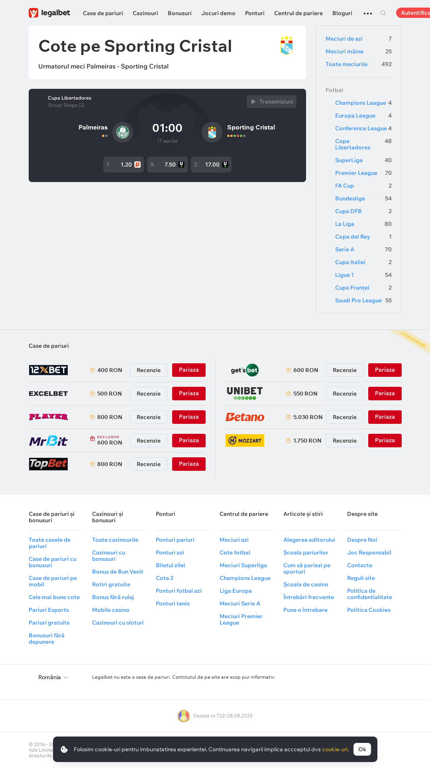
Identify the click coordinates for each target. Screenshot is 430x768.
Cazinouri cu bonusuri (108, 555)
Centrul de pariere (298, 13)
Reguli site (361, 578)
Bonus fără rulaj (113, 597)
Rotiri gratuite (111, 584)
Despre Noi (362, 539)
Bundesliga (363, 198)
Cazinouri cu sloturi (118, 622)
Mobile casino (111, 609)
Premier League (363, 173)
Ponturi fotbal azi (179, 590)
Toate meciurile (359, 64)
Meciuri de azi (359, 38)
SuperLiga (363, 160)
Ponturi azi (170, 552)
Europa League (363, 115)
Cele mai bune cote (54, 597)
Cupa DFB (363, 211)
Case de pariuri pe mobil (53, 581)
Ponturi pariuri (175, 539)
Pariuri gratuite (49, 622)
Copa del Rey (363, 236)
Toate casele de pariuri (50, 543)
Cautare (383, 13)
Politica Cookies (369, 609)
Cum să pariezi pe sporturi (306, 568)
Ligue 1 (363, 275)
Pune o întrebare (305, 609)
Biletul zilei (170, 565)
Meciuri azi (234, 539)
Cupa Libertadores (69, 98)
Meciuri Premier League (241, 619)
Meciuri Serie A (240, 603)
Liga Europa (236, 590)
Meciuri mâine (359, 51)
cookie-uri (335, 749)
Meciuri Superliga (243, 565)
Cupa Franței (363, 287)
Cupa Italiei (363, 262)
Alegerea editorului (309, 539)
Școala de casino (305, 584)
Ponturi (255, 13)
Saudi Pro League (363, 300)
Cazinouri (145, 13)
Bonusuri (180, 13)
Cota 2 (164, 578)
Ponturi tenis (173, 603)
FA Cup (363, 185)
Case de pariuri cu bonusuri (53, 562)
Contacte (359, 565)
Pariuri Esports (49, 609)
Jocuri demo (218, 13)
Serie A (363, 249)
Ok (362, 749)
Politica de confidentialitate (369, 594)
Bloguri (342, 13)
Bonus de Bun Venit (117, 571)
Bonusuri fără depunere (47, 638)
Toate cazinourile (115, 539)
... (368, 10)
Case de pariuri (103, 13)
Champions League (363, 103)
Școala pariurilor (305, 552)
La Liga (363, 224)
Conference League (363, 128)
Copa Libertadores (363, 144)
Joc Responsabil (369, 552)
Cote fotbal (235, 552)
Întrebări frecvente (308, 597)
